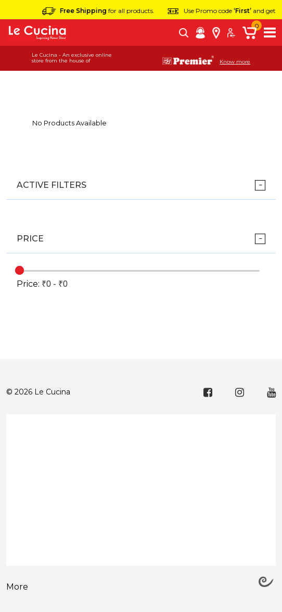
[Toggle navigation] (270, 33)
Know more (235, 62)
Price (30, 239)
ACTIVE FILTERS (51, 185)
